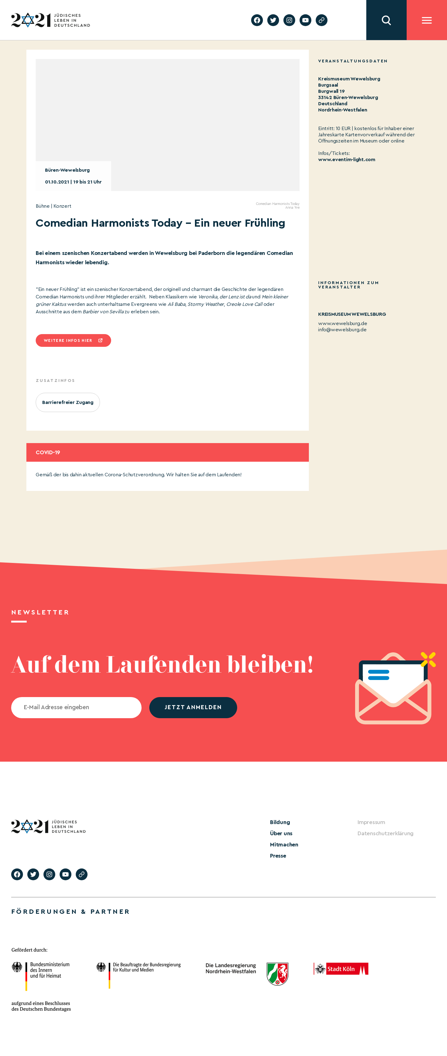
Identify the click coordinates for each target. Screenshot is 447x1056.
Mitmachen (284, 844)
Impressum (371, 822)
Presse (278, 856)
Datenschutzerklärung (385, 833)
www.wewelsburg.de (342, 323)
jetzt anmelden (193, 707)
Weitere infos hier (68, 340)
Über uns (281, 833)
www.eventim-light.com (346, 159)
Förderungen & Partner (70, 911)
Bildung (280, 822)
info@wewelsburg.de (342, 329)
